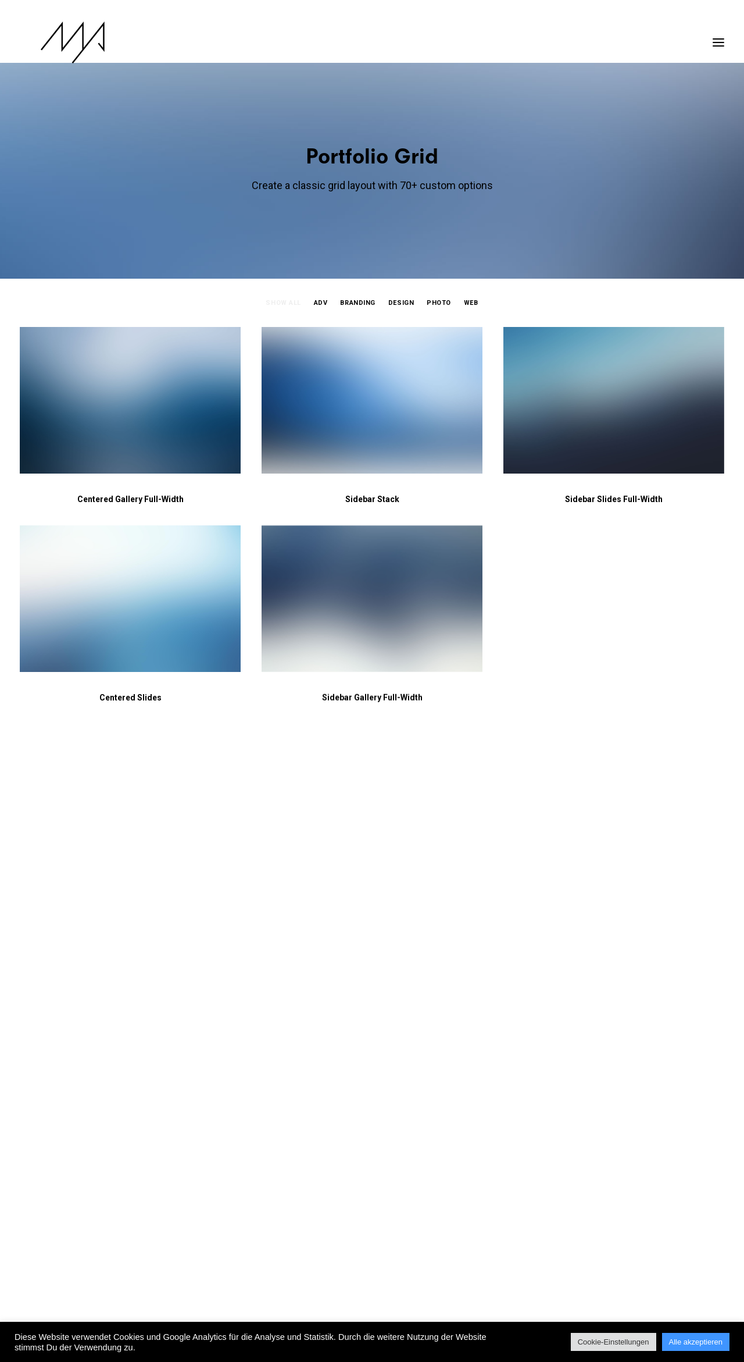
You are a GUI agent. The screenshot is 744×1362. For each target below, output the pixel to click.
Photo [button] (439, 303)
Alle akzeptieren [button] (696, 1342)
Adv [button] (321, 303)
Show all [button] (283, 303)
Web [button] (471, 303)
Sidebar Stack (372, 499)
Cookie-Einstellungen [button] (613, 1342)
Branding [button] (357, 303)
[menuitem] (286, 313)
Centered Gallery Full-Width (130, 499)
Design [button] (401, 303)
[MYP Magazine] (52, 42)
